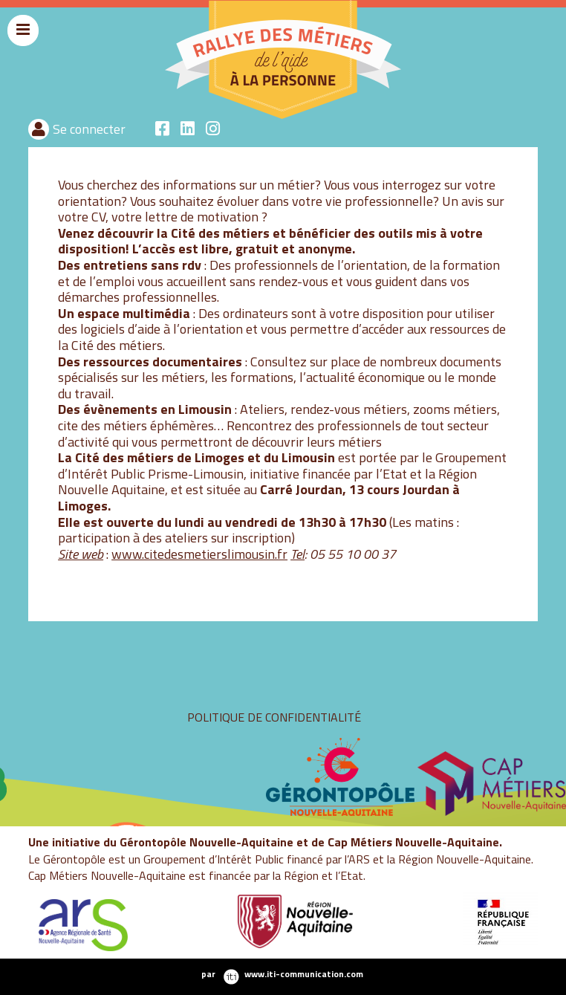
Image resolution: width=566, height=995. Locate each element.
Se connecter (89, 129)
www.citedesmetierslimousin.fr (199, 554)
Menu (23, 44)
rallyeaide (156, 117)
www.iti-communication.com (303, 974)
